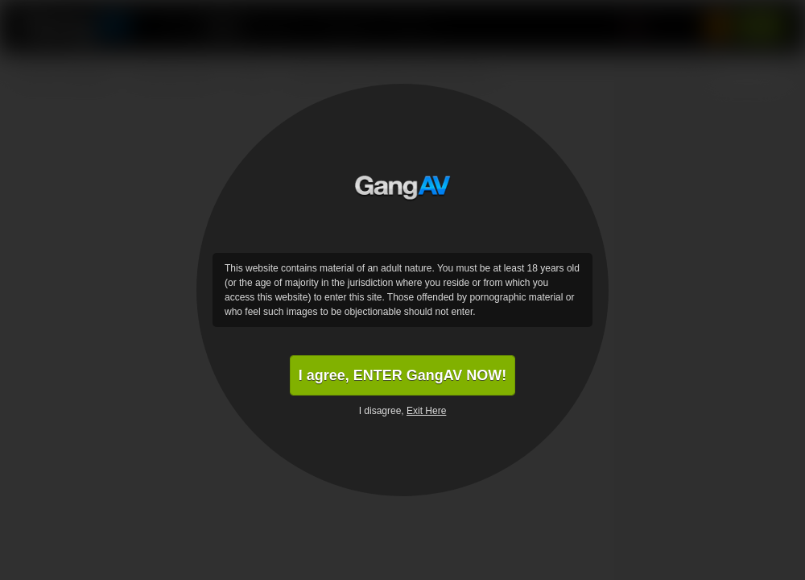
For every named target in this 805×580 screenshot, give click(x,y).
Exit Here (426, 410)
